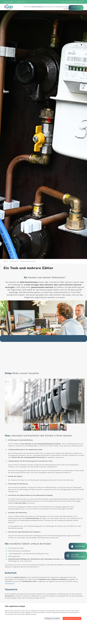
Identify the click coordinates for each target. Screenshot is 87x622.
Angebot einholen (76, 8)
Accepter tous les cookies (72, 618)
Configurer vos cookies (52, 618)
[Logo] (9, 7)
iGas (29, 7)
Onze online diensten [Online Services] (67, 2)
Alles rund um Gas (49, 7)
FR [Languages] (79, 2)
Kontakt (66, 9)
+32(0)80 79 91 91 (21, 2)
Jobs (75, 2)
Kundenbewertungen (61, 7)
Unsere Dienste (37, 7)
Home (25, 7)
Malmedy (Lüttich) (8, 2)
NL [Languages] (82, 2)
